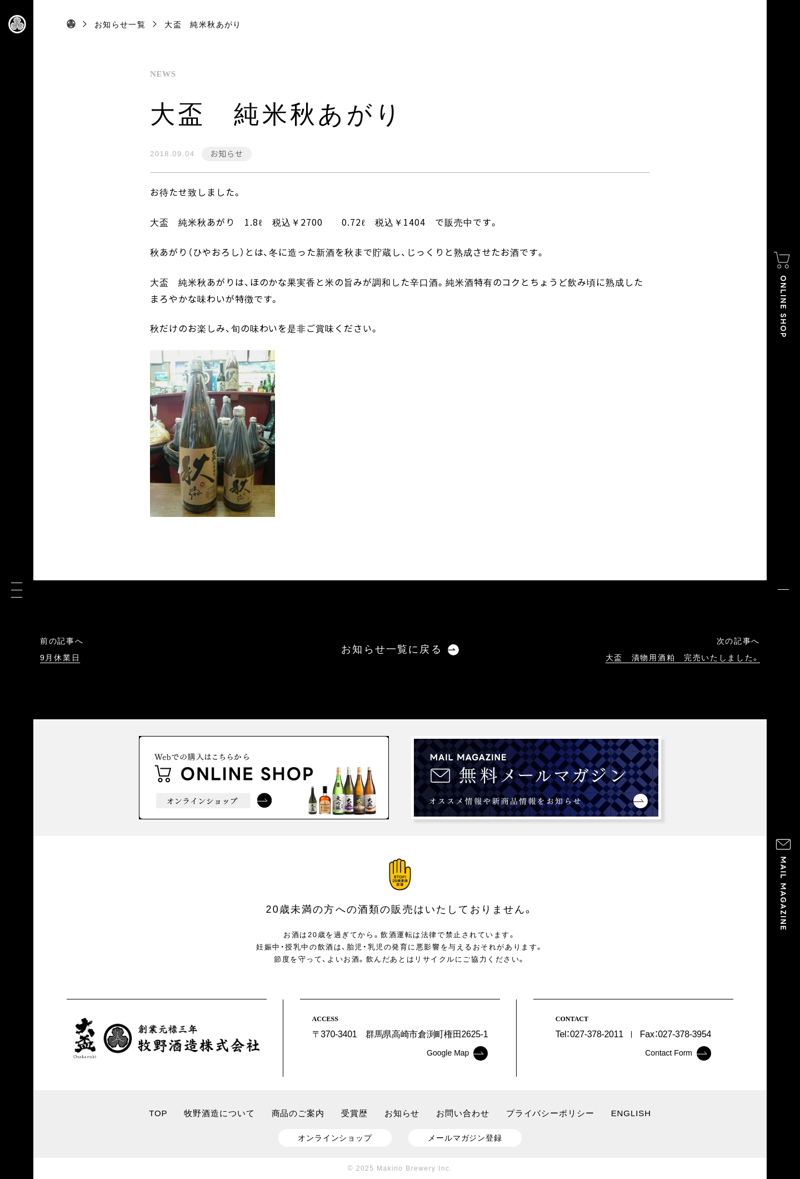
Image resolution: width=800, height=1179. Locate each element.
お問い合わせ (462, 1113)
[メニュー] (16, 589)
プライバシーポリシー (550, 1113)
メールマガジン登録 (465, 1137)
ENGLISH (631, 1113)
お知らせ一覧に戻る (399, 649)
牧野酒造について (219, 1113)
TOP (158, 1113)
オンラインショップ (335, 1137)
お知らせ (226, 153)
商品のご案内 (298, 1113)
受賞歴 (354, 1113)
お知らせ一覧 (120, 24)
